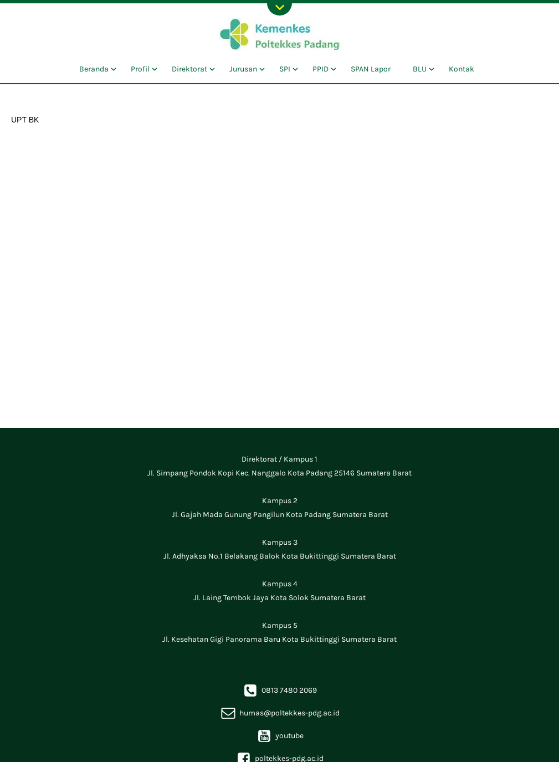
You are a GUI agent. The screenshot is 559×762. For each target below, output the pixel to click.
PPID (320, 69)
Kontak (461, 69)
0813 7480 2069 (279, 690)
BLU (420, 69)
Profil (140, 69)
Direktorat (189, 69)
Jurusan (243, 69)
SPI (284, 69)
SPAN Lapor (371, 69)
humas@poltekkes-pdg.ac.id (280, 713)
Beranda (94, 69)
